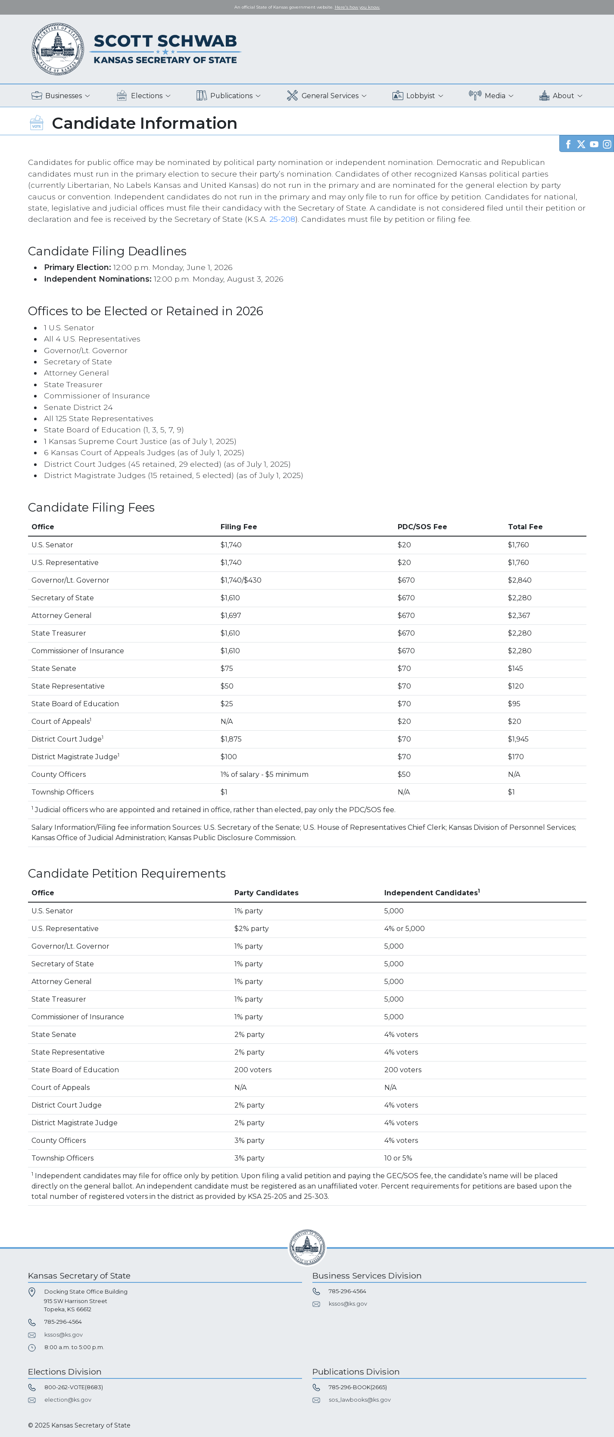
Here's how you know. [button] (357, 7)
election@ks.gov (67, 1400)
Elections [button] (138, 96)
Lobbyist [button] (414, 96)
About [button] (556, 96)
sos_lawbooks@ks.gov (360, 1400)
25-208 (282, 218)
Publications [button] (224, 96)
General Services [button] (322, 96)
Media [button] (487, 96)
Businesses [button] (56, 96)
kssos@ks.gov (63, 1334)
